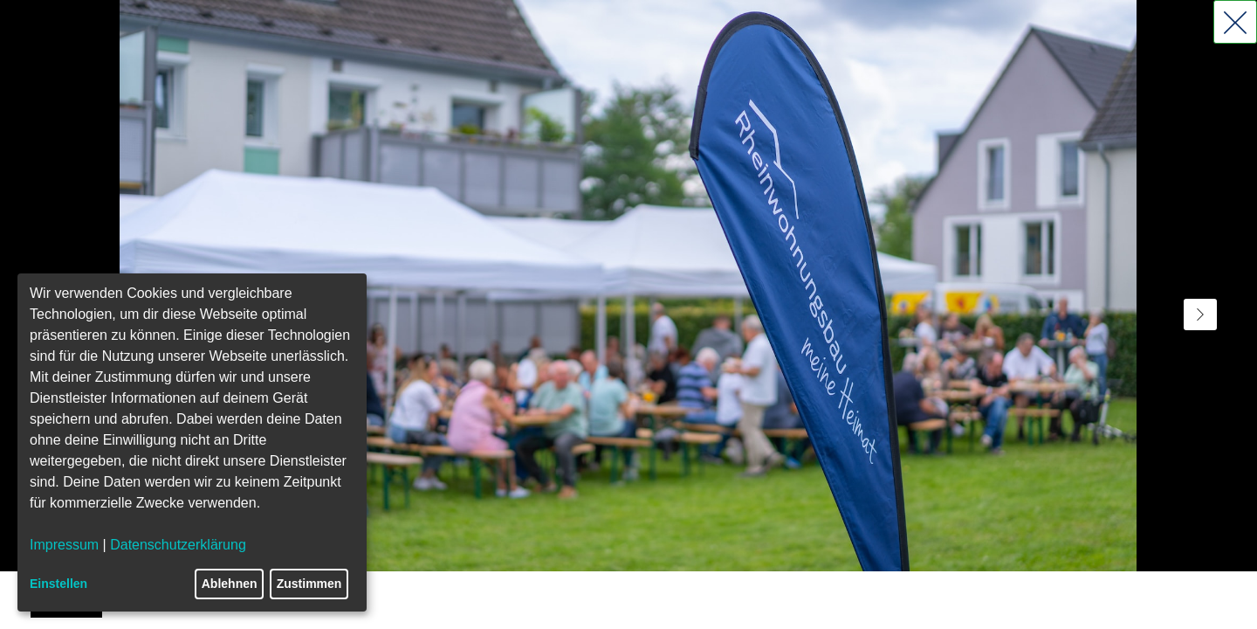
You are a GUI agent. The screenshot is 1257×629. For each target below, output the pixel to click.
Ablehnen (230, 584)
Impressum (64, 544)
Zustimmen (309, 584)
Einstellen (58, 584)
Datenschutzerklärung (178, 544)
